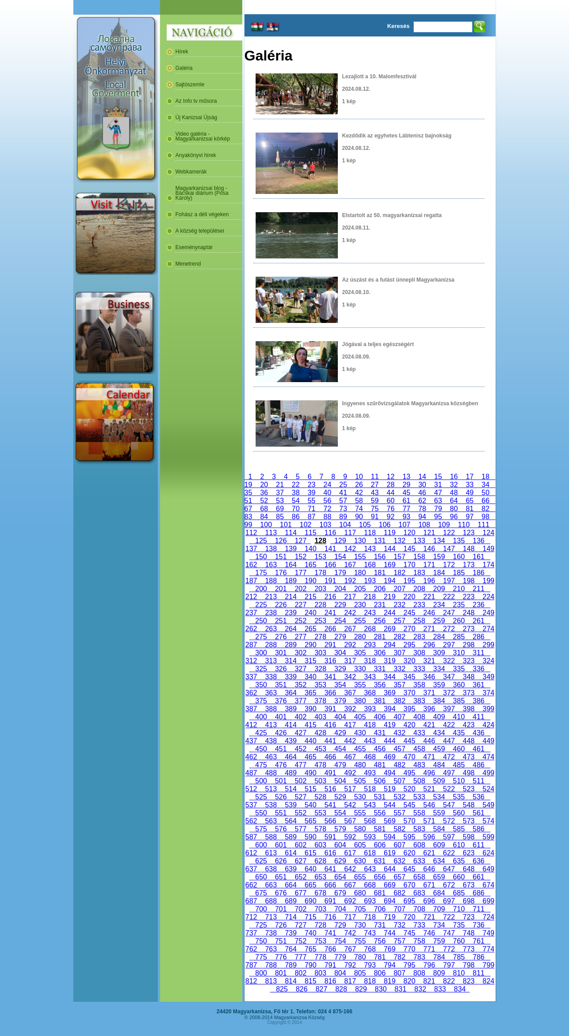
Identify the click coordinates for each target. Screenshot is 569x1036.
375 (261, 701)
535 (459, 797)
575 (261, 829)
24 (328, 484)
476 (281, 765)
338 (270, 677)
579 (340, 829)
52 (264, 500)
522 (449, 789)
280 (360, 637)
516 (330, 789)
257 (399, 621)
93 (406, 516)
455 (360, 749)
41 (343, 492)
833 (440, 989)
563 (270, 821)
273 (468, 629)
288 (270, 645)
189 (291, 581)
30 (422, 484)
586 (478, 829)
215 (310, 597)
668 (370, 885)
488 (270, 773)
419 (389, 725)
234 (439, 605)
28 (391, 484)
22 (296, 484)
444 (389, 741)
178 (320, 572)
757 (399, 941)
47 (438, 492)
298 (468, 645)
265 (310, 629)
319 (389, 661)
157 (399, 556)
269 (389, 629)
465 (310, 757)
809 (439, 973)
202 (300, 589)
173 (468, 564)
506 (379, 781)
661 (478, 877)
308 (419, 653)
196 (429, 581)
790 (310, 965)
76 (391, 508)
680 (360, 893)
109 (444, 524)
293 (370, 645)
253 (320, 621)
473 (468, 757)
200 (261, 589)
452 (300, 749)
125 (261, 540)
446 (429, 741)
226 (281, 605)
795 (409, 965)
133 (419, 540)
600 (261, 845)
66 (485, 500)
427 (300, 733)
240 (310, 613)
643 (370, 869)
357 (399, 685)
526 (281, 797)
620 (409, 853)
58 (359, 500)
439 (291, 741)
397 (449, 709)
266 (330, 629)
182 (399, 572)
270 (409, 629)
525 (261, 797)
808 (419, 973)
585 (459, 829)
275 (261, 637)
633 (419, 861)
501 (281, 781)
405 (360, 717)
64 (454, 500)
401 (281, 717)
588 (270, 837)
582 (399, 829)
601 (281, 845)
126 (281, 540)
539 (291, 805)
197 (449, 581)
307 (399, 653)
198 (468, 581)
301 (281, 653)
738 (270, 933)
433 (419, 733)
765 (310, 949)
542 (350, 805)
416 (330, 725)
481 (379, 765)
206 (379, 589)
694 (389, 901)
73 (343, 508)
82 (485, 508)
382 (399, 701)
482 (399, 765)
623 (468, 853)
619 (389, 853)
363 (270, 693)
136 (478, 540)
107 (404, 524)
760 (459, 941)
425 (261, 733)
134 (439, 540)
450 (261, 749)
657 (399, 877)
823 (468, 981)
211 (478, 589)
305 (360, 653)
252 (300, 621)
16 (454, 476)
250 (261, 621)
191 (330, 581)
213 (270, 597)
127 (300, 540)
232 (399, 605)
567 (350, 821)
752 (300, 941)
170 (409, 564)
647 (449, 869)
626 (281, 861)
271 (429, 629)
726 (281, 925)
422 (449, 725)
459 (439, 749)
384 (439, 701)
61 (406, 500)
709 (439, 909)
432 (399, 733)
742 (350, 933)
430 (360, 733)
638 (270, 869)
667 (350, 885)
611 (478, 845)
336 (478, 669)
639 (291, 869)
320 (409, 661)
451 (281, 749)
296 (429, 645)
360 (459, 685)
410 (459, 717)
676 (281, 893)
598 (468, 837)
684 (439, 893)
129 (340, 540)
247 (449, 613)
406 (379, 717)
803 (320, 973)
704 (340, 909)
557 (399, 813)
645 (409, 869)
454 (340, 749)
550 (261, 813)
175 (261, 572)
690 (310, 901)
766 (330, 949)
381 (379, 701)
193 (370, 581)
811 (478, 973)
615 (310, 853)
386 (478, 701)
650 (261, 877)
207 (399, 589)
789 (291, 965)
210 (459, 589)
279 (340, 637)
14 (422, 476)
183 (419, 572)
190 (310, 581)
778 (320, 957)
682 (399, 893)
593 (370, 837)
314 (291, 661)
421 (429, 725)
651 (281, 877)
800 (261, 973)
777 (300, 957)
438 (270, 741)
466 (330, 757)
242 (350, 613)
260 (459, 621)
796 (429, 965)
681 (379, 893)
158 (419, 556)
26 (359, 484)
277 (300, 637)
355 (360, 685)
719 (389, 917)
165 (310, 564)
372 (449, 693)
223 (468, 597)
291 (330, 645)
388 (270, 709)
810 (459, 973)
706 (379, 909)
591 (330, 837)
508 (419, 781)
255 (360, 621)
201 (281, 589)
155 (360, 556)
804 (340, 973)
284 (439, 637)
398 (468, 709)
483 (419, 765)
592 (350, 837)
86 (296, 516)
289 (291, 645)
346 (429, 677)
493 (370, 773)
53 (280, 500)
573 (468, 821)
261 (478, 621)
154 (340, 556)
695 (409, 901)
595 (409, 837)
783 (419, 957)
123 (468, 532)
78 (422, 508)
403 (320, 717)
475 (261, 765)
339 (291, 677)
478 (320, 765)
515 (310, 789)
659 (439, 877)
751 (281, 941)
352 (300, 685)
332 (399, 669)
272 (449, 629)
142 (350, 548)
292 (350, 645)
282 (399, 637)
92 (391, 516)
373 (468, 693)
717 (350, 917)
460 (459, 749)
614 (291, 853)
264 (291, 629)
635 (459, 861)
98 (485, 516)
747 (449, 933)
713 (270, 917)
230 (360, 605)
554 (340, 813)
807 (399, 973)
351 (281, 685)
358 (419, 685)
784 (439, 957)
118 (370, 532)
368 (370, 693)
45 (406, 492)
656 (379, 877)
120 (409, 532)
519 (389, 789)
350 (261, 685)
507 (399, 781)
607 (399, 845)
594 (389, 837)
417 (350, 725)
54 (296, 500)
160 (459, 556)
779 (340, 957)
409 (439, 717)
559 (439, 813)
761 (478, 941)
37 (280, 492)
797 (449, 965)
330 (360, 669)
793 (370, 965)
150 (261, 556)
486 (478, 765)
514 (291, 789)
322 (449, 661)
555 (360, 813)
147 (449, 548)
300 (261, 653)
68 (264, 508)
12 (391, 476)
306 (379, 653)
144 (389, 548)
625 (261, 861)
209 (439, 589)
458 (419, 749)
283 (419, 637)
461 (478, 749)
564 (291, 821)
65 (470, 500)
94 (422, 516)
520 (409, 789)
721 (429, 917)
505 (360, 781)
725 (261, 925)
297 (449, 645)
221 (429, 597)
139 (291, 548)
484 (439, 765)
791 (330, 965)
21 (280, 484)
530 (360, 797)
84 (264, 516)
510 (459, 781)
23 (312, 484)
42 (359, 492)
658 (419, 877)
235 (459, 605)
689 (291, 901)
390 (310, 709)
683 (419, 893)
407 (399, 717)
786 (478, 957)
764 (291, 949)
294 (389, 645)
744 (389, 933)
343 (370, 677)
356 (379, 685)
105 (365, 524)
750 (261, 941)
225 (261, 605)
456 (379, 749)
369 (389, 693)
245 (409, 613)
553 (320, 813)
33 (470, 484)
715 (310, 917)
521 (429, 789)
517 (350, 789)
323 (468, 661)
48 (454, 492)
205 (360, 589)
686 (478, 893)
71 (312, 508)
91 (375, 516)
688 (270, 901)
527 (300, 797)
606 (379, 845)
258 (419, 621)
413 (270, 725)
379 (340, 701)
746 (429, 933)
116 (330, 532)
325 (261, 669)
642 (350, 869)
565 (310, 821)
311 (478, 653)
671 (429, 885)
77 (406, 508)
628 (320, 861)
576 (281, 829)
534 (439, 797)
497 (449, 773)
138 (270, 548)
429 (340, 733)
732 (399, 925)
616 (330, 853)
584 (439, 829)
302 (300, 653)
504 (340, 781)
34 (485, 484)
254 (340, 621)
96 (454, 516)
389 (291, 709)
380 (360, 701)
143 (370, 548)
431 (379, 733)
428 (320, 733)
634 (439, 861)
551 (281, 813)
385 (459, 701)
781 (379, 957)
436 (478, 733)
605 (360, 845)
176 (281, 572)
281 (379, 637)
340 (310, 677)
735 (459, 925)
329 (340, 669)
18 (485, 476)
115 (310, 532)
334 (439, 669)
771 (429, 949)
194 (389, 581)
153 (320, 556)
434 (439, 733)
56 (328, 500)
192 (350, 581)
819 (389, 981)
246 (429, 613)
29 (406, 484)
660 (459, 877)
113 (270, 532)
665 (310, 885)
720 (409, 917)
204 (340, 589)
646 (429, 869)
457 (399, 749)
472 (449, 757)
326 (281, 669)
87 (312, 516)
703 (320, 909)
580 (360, 829)
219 (389, 597)
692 (350, 901)
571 (429, 821)
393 (370, 709)
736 (478, 925)
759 (439, 941)
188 (270, 581)
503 (320, 781)
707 (399, 909)
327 (300, 669)
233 (419, 605)
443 (370, 741)
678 (320, 893)
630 (360, 861)
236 (478, 605)
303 (320, 653)
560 (459, 813)
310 (459, 653)
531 (379, 797)
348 (468, 677)
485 (459, 765)
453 (320, 749)
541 (330, 805)
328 (320, 669)
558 (419, 813)
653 (320, 877)
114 (291, 532)
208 (419, 589)
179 (340, 572)
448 (468, 741)
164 (291, 564)
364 (291, 693)
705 (360, 909)
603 (320, 845)
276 (281, 637)
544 (389, 805)
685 (459, 893)
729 (340, 925)
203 (320, 589)
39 (312, 492)
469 (389, 757)
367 (350, 693)
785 (459, 957)
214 (291, 597)
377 (300, 701)
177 (300, 572)
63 (438, 500)
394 (389, 709)
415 (310, 725)
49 (470, 492)
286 (478, 637)
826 (301, 989)
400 (261, 717)
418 (370, 725)
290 (310, 645)
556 (379, 813)
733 (419, 925)
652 (300, 877)
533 (419, 797)
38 (296, 492)
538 (270, 805)
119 (389, 532)
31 (438, 484)
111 (483, 524)
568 (370, 821)
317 (350, 661)
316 (330, 661)
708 (419, 909)
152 (300, 556)
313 (270, 661)
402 (300, 717)
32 (454, 484)
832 (420, 989)
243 (370, 613)
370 (409, 693)
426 (281, 733)
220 (409, 597)
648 (468, 869)
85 (280, 516)
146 (429, 548)
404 (340, 717)
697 (449, 901)
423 (468, 725)
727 (300, 925)
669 (389, 885)
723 (468, 917)
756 (379, 941)
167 (350, 564)
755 (360, 941)
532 (399, 797)
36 (264, 492)
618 (370, 853)
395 (409, 709)
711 (478, 909)
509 (439, 781)
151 (281, 556)
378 (320, 701)
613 (270, 853)
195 (409, 581)
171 (429, 564)
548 (468, 805)
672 (449, 885)
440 (310, 741)
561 (478, 813)
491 (330, 773)
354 (340, 685)
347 (449, 677)
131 (379, 540)
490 (310, 773)
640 (310, 869)
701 (281, 909)
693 (370, 901)
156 (379, 556)
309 (439, 653)
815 (310, 981)
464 (291, 757)
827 (321, 989)
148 (468, 548)
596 (429, 837)
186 (478, 572)
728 (320, 925)
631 (379, 861)
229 (340, 605)
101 (286, 524)
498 (468, 773)
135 (459, 540)
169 (389, 564)
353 (320, 685)
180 (360, 572)
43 (375, 492)
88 (328, 516)
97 (470, 516)
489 (291, 773)
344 (389, 677)
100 (266, 524)
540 (310, 805)
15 (438, 476)
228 (320, 605)
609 (439, 845)
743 (370, 933)
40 (328, 492)
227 (300, 605)
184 (439, 572)
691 (330, 901)
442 (350, 741)
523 (468, 789)
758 (419, 941)
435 (459, 733)
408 (419, 717)
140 (310, 548)
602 (300, 845)
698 (468, 901)
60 (391, 500)
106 (384, 524)
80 (454, 508)
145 (409, 548)
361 (478, 685)
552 (300, 813)
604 (340, 845)
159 (439, 556)
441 (330, 741)
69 (280, 508)
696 (429, 901)
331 (379, 669)
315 (310, 661)
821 (429, 981)
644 (389, 869)
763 (270, 949)
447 (449, 741)
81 (470, 508)
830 (380, 989)
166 (330, 564)
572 (449, 821)
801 (281, 973)
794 (389, 965)
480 (360, 765)
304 (340, 653)
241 (330, 613)
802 (300, 973)
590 (310, 837)
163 (270, 564)
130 (360, 540)
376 (281, 701)
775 (261, 957)
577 (300, 829)
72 (328, 508)
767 (350, 949)
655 (360, 877)
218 (370, 597)
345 (409, 677)
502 (300, 781)
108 (424, 524)
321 (429, 661)
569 (389, 821)
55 (312, 500)
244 (389, 613)
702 (300, 909)
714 (291, 917)
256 (379, 621)
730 (360, 925)
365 (310, 693)
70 (296, 508)
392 (350, 709)
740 (310, 933)
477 (300, 765)
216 (330, 597)
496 (429, 773)
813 (270, 981)
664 (291, 885)
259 (439, 621)
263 (270, 629)
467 (350, 757)
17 (470, 476)
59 (375, 500)
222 (449, 597)
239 (291, 613)
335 (459, 669)
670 (409, 885)
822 (449, 981)
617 (350, 853)
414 (291, 725)
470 (409, 757)
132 (399, 540)
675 (261, 893)
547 (449, 805)
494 (389, 773)
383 (419, 701)
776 (281, 957)
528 (320, 797)
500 (261, 781)
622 (449, 853)
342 (350, 677)
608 (419, 845)
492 (350, 773)
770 (409, 949)
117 (350, 532)
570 (409, 821)
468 (370, 757)
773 (468, 949)
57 (343, 500)
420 (409, 725)
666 (330, 885)
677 (300, 893)
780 (360, 957)
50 (485, 492)
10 (359, 476)
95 (438, 516)
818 (370, 981)
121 (429, 532)
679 (340, 893)
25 (343, 484)
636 (478, 861)
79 (438, 508)
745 (409, 933)
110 (463, 524)
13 (407, 476)
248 (468, 613)
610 (459, 845)
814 (291, 981)
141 (330, 548)
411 (478, 717)
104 (345, 524)
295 (409, 645)
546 (429, 805)
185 (459, 572)
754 (340, 941)
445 (409, 741)
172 (449, 564)
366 (330, 693)
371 (429, 693)
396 (429, 709)
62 (422, 500)
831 (400, 989)
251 (281, 621)
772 (449, 949)
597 (449, 837)
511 (478, 781)
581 (379, 829)
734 (439, 925)
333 (419, 669)
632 (399, 861)
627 (300, 861)
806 (379, 973)
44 (391, 492)
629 (340, 861)
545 (409, 805)
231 (379, 605)
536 (478, 797)
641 (330, 869)
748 (468, 933)
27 (375, 484)
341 (330, 677)
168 (370, 564)
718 (370, 917)
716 (330, 917)
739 (291, 933)
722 (449, 917)
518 (370, 789)
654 (340, 877)
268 (370, 629)
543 (370, 805)
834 (459, 989)
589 (291, 837)
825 (282, 989)
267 (350, 629)
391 (330, 709)
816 (330, 981)
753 (320, 941)
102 (305, 524)
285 (459, 637)
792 (350, 965)
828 (341, 989)
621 (429, 853)
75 (375, 508)
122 (449, 532)
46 (422, 492)
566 (330, 821)
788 (270, 965)
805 (360, 973)
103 (325, 524)
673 (468, 885)
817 (350, 981)
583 (419, 829)
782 (399, 957)
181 (379, 572)
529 (340, 797)
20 (264, 484)
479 (340, 765)
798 (468, 965)
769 (389, 949)
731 (379, 925)
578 (320, 829)
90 (359, 516)
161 (478, 556)
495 (409, 773)
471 (429, 757)
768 (370, 949)
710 (459, 909)
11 (375, 476)
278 (320, 637)
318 (370, 661)
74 (359, 508)
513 (270, 789)
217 (350, 597)
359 (439, 685)
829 (361, 989)
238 (270, 613)
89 (343, 516)
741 (330, 933)
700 (261, 909)
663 (270, 885)
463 (270, 757)
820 (409, 981)
